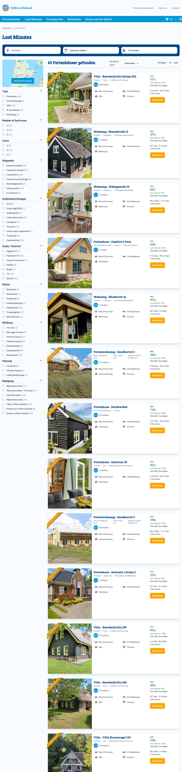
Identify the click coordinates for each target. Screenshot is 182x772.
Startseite (6, 28)
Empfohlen (132, 63)
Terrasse (12, 226)
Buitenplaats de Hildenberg (18, 734)
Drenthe (53, 738)
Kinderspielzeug (15, 303)
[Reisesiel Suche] (35, 50)
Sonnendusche (14, 350)
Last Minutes (33, 19)
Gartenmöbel (15, 240)
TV (10, 273)
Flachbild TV (14, 255)
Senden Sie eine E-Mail (151, 741)
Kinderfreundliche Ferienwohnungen (111, 748)
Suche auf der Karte (98, 19)
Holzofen (12, 365)
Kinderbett (13, 294)
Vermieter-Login (148, 761)
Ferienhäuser (11, 19)
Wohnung (12, 114)
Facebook (164, 767)
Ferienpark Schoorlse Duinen (18, 741)
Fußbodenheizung (16, 375)
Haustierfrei (14, 174)
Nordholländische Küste (61, 748)
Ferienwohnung (15, 100)
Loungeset (13, 222)
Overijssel (54, 752)
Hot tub (11, 327)
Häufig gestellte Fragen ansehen (156, 745)
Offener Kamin (15, 370)
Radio (10, 269)
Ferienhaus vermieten (150, 757)
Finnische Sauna (15, 341)
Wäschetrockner (16, 399)
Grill (10, 203)
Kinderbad (13, 298)
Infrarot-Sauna (15, 336)
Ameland (53, 734)
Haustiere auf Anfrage (18, 179)
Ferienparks (54, 19)
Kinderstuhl (14, 307)
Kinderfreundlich (16, 165)
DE (171, 19)
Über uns (162, 8)
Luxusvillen (99, 752)
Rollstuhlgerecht (16, 183)
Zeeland (53, 755)
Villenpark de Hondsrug (16, 745)
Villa (10, 105)
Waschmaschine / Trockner (21, 390)
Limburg (53, 745)
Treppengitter (15, 312)
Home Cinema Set (16, 260)
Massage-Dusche (16, 332)
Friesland (53, 741)
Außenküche (14, 212)
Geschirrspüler (15, 395)
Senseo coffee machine (19, 413)
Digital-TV (13, 251)
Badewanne (14, 355)
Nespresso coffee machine (20, 408)
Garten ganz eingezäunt (19, 231)
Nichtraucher (15, 188)
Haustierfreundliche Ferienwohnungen (112, 741)
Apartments (100, 734)
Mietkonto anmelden (143, 8)
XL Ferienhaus (14, 109)
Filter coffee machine (18, 404)
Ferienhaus (13, 96)
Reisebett (12, 289)
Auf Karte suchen (23, 80)
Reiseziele (74, 19)
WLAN (12, 278)
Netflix (11, 264)
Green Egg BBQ (15, 208)
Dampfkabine (14, 345)
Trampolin (13, 235)
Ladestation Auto (16, 217)
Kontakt (176, 8)
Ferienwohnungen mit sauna (107, 738)
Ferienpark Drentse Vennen (18, 738)
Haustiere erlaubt (17, 170)
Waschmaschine (16, 386)
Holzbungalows (102, 745)
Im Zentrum (13, 192)
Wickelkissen (14, 316)
